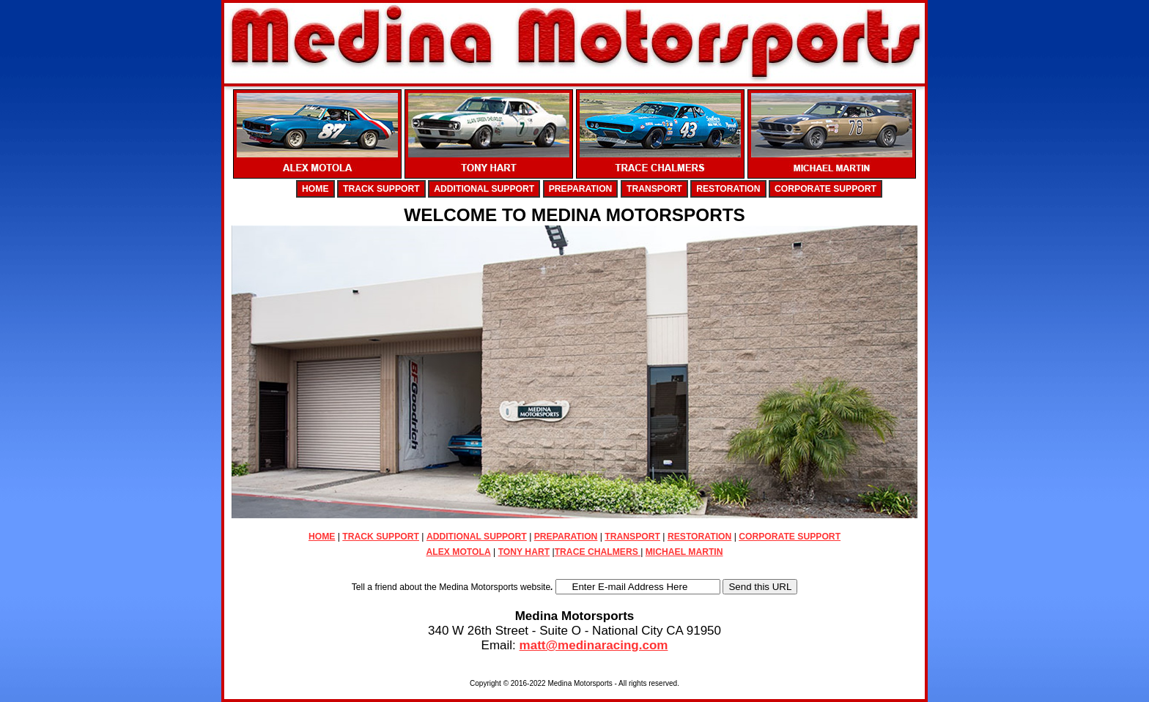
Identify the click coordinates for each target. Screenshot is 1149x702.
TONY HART (524, 552)
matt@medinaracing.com (594, 645)
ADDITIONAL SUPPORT (484, 189)
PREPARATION (581, 189)
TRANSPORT (654, 189)
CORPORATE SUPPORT (825, 189)
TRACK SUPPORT (381, 189)
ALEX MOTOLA (458, 552)
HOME (315, 189)
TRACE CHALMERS (598, 552)
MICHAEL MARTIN (684, 552)
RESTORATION (728, 189)
